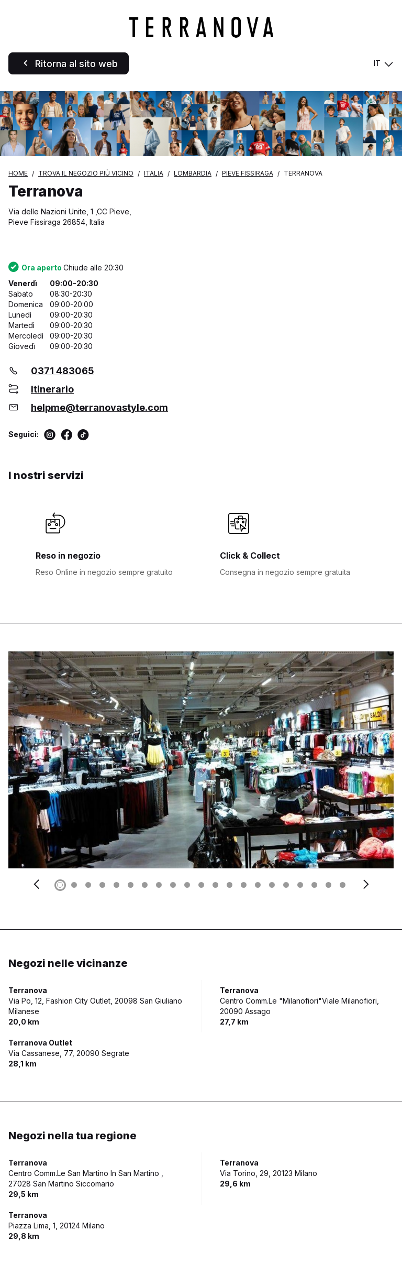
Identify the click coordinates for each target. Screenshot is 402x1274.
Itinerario (52, 389)
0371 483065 (62, 370)
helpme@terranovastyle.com (99, 407)
